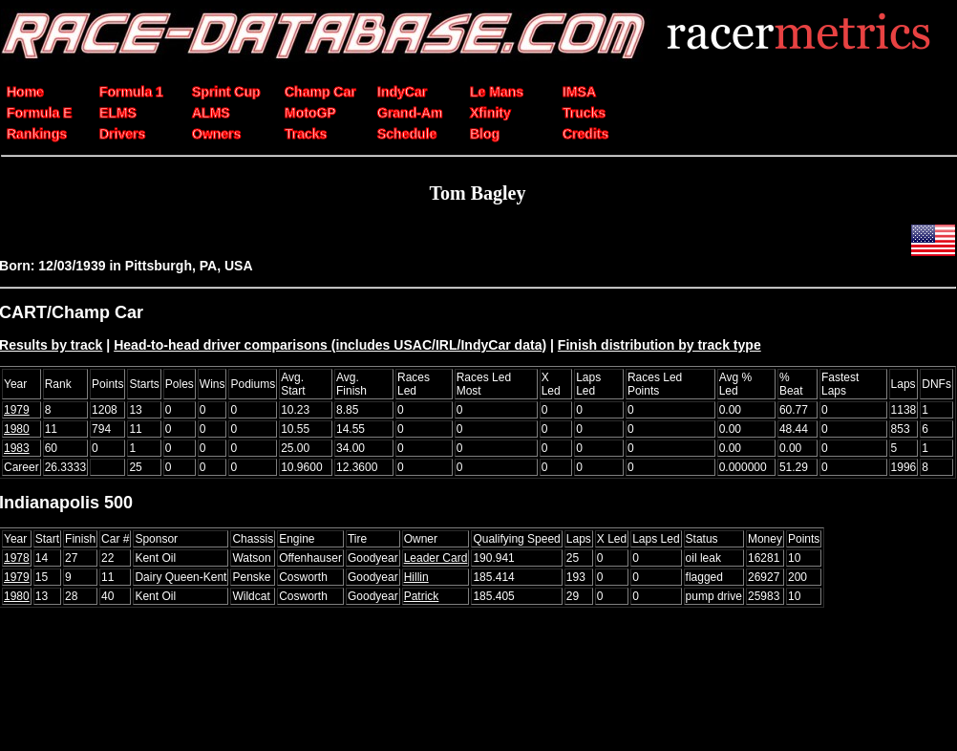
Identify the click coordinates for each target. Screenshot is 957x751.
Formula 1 (131, 91)
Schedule (406, 133)
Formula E (39, 112)
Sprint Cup (226, 91)
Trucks (584, 112)
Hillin (416, 577)
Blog (485, 133)
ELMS (118, 112)
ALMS (211, 112)
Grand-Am (409, 112)
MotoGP (310, 112)
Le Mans (496, 91)
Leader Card (436, 558)
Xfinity (490, 112)
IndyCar (402, 91)
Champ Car (320, 91)
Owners (216, 133)
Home (25, 91)
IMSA (579, 91)
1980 (17, 429)
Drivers (122, 133)
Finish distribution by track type (659, 345)
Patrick (421, 596)
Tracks (306, 133)
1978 (17, 558)
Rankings (37, 133)
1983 (17, 448)
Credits (585, 133)
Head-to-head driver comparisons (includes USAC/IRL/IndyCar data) (330, 345)
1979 (17, 410)
